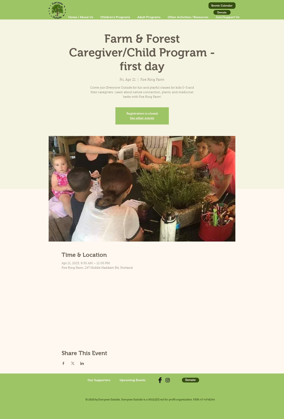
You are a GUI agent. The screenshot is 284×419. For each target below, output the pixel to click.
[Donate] (222, 12)
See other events (142, 118)
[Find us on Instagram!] (168, 380)
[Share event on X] (73, 363)
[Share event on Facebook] (63, 363)
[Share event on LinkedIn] (82, 363)
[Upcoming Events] (132, 380)
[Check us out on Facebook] (160, 380)
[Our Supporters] (99, 380)
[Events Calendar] (222, 5)
